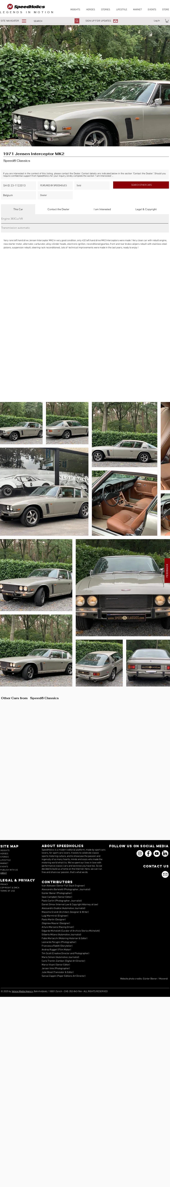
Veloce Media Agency (22, 991)
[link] (167, 21)
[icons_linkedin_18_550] (165, 853)
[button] (16, 21)
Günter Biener (150, 978)
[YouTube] (156, 853)
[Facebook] (148, 853)
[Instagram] (140, 853)
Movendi (163, 978)
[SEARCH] (50, 21)
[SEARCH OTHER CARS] (141, 185)
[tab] (18, 209)
